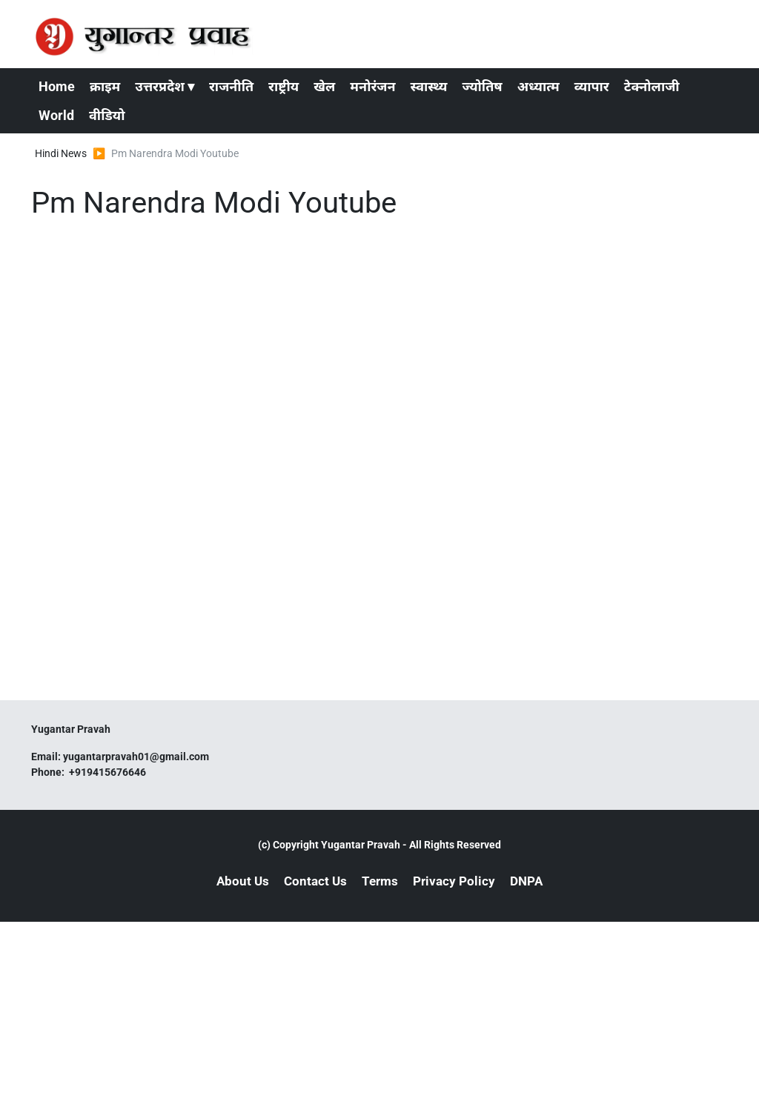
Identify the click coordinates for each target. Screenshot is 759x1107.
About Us (242, 881)
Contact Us (315, 881)
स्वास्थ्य (429, 86)
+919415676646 (108, 772)
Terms (380, 881)
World (56, 115)
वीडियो (107, 115)
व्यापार (591, 86)
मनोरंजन (372, 86)
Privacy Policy (454, 881)
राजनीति (231, 86)
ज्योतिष (482, 86)
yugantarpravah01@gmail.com (136, 756)
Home (57, 86)
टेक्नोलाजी (652, 86)
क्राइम (105, 86)
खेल (324, 86)
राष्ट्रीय (283, 86)
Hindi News (61, 153)
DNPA (526, 881)
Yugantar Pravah (360, 845)
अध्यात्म (538, 86)
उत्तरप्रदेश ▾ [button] (164, 86)
